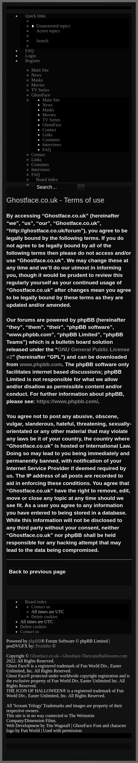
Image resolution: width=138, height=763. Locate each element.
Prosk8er (43, 646)
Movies (38, 85)
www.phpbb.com (41, 364)
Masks (37, 80)
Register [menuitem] (32, 60)
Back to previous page (37, 572)
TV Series (40, 90)
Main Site (40, 70)
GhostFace (40, 95)
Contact (49, 129)
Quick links (35, 16)
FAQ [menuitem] (29, 50)
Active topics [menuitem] (48, 30)
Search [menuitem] (42, 40)
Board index (47, 179)
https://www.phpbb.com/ (67, 401)
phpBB (35, 641)
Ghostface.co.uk (45, 656)
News (36, 75)
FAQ (46, 149)
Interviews (51, 144)
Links (47, 134)
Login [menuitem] (30, 55)
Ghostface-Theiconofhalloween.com (94, 656)
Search (81, 187)
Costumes (51, 139)
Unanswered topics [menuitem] (53, 25)
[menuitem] (40, 606)
